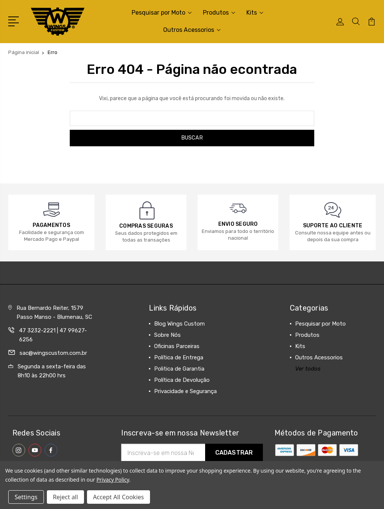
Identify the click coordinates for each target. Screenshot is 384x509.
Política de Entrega (178, 357)
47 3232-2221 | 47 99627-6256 (53, 335)
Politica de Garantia (179, 368)
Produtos (219, 12)
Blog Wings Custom (179, 323)
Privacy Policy (112, 479)
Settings (26, 497)
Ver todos (308, 368)
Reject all (65, 497)
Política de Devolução (182, 380)
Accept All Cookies (118, 497)
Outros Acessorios (191, 29)
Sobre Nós (167, 335)
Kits (254, 12)
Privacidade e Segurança (185, 391)
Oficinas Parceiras (177, 346)
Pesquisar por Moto (162, 12)
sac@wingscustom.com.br (53, 353)
